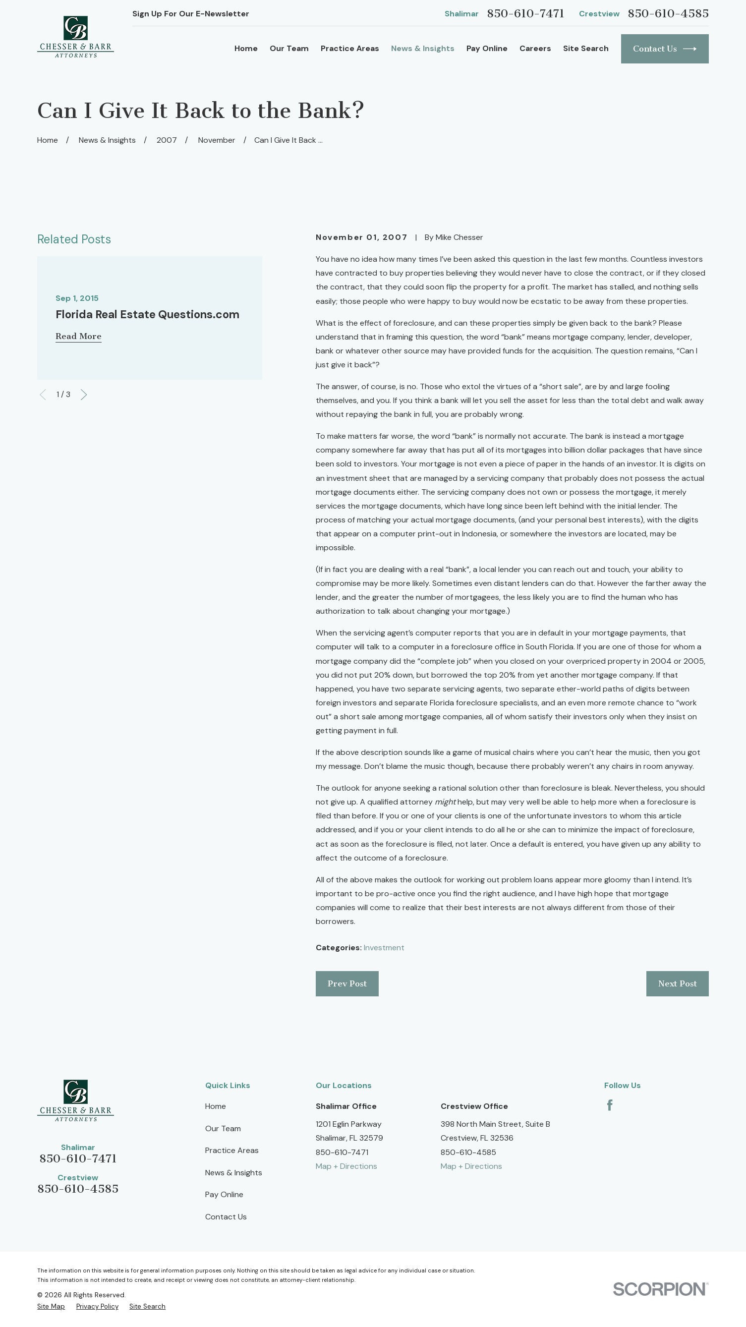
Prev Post (347, 983)
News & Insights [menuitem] (423, 48)
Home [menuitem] (246, 48)
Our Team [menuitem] (289, 48)
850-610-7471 (526, 13)
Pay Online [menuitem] (487, 48)
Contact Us (665, 49)
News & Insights (233, 1172)
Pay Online (224, 1194)
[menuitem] (51, 1306)
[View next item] (83, 394)
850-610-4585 (668, 13)
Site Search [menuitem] (586, 48)
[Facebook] (609, 1104)
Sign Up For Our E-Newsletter (190, 13)
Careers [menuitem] (535, 48)
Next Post (677, 983)
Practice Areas (232, 1150)
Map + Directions (346, 1166)
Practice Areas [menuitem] (350, 48)
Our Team (223, 1128)
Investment (384, 947)
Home (215, 1106)
